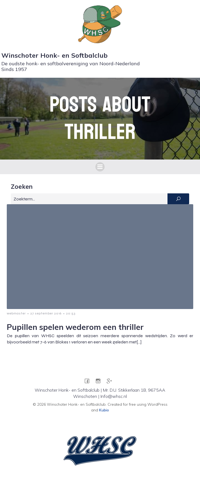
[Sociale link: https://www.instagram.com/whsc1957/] (100, 380)
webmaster (16, 313)
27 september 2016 (46, 313)
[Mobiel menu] (100, 166)
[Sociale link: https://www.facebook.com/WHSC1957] (89, 380)
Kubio (104, 410)
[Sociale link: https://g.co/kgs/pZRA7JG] (111, 380)
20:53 (70, 313)
